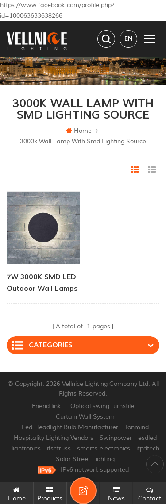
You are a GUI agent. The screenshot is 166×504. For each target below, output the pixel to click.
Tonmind (136, 427)
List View (151, 170)
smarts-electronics (103, 448)
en (128, 39)
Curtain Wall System (85, 416)
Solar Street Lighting (85, 459)
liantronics (26, 448)
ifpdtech (147, 448)
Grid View (135, 170)
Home (79, 131)
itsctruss (59, 448)
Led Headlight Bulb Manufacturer (70, 427)
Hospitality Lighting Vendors (53, 438)
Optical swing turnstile (102, 406)
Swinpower (116, 438)
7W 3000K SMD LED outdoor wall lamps (42, 283)
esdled (147, 438)
